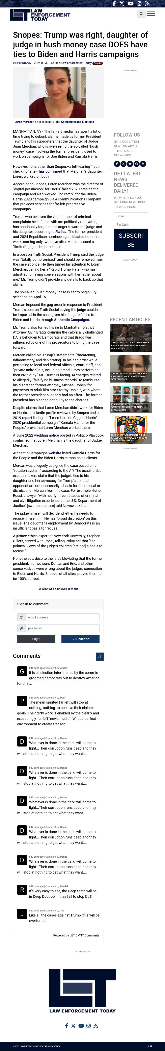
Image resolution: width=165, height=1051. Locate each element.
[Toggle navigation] (151, 13)
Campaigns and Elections (77, 122)
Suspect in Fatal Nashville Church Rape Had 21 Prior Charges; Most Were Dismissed (129, 376)
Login (36, 639)
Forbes (60, 231)
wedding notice (46, 435)
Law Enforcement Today (40, 15)
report (27, 418)
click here (73, 588)
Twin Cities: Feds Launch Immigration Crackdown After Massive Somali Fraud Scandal (130, 346)
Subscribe (80, 639)
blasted (78, 237)
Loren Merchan (24, 122)
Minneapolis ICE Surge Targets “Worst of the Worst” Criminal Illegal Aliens (127, 407)
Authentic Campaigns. (72, 320)
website (55, 453)
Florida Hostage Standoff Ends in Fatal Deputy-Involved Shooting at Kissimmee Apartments (129, 438)
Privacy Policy (52, 1046)
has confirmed (50, 171)
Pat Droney (24, 63)
